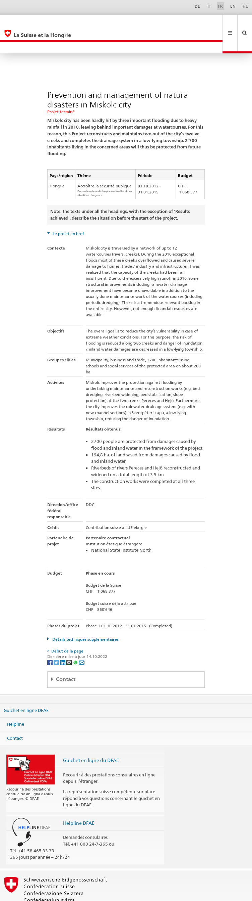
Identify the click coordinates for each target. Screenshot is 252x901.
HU (246, 6)
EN (233, 6)
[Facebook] (50, 639)
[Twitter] (57, 639)
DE (197, 6)
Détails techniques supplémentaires (85, 616)
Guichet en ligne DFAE (26, 687)
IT (209, 6)
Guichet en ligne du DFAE (91, 737)
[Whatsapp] (76, 639)
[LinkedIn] (63, 639)
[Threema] (69, 639)
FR (220, 6)
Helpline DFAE (78, 800)
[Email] (81, 639)
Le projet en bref (68, 211)
